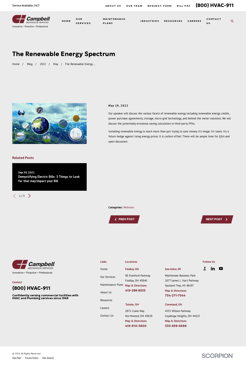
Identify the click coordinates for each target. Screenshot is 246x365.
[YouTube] (221, 269)
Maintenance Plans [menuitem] (114, 21)
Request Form (160, 5)
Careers (104, 308)
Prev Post (124, 219)
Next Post (217, 219)
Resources (106, 300)
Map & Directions (136, 285)
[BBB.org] (205, 269)
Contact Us (107, 315)
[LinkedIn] (213, 269)
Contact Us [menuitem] (213, 21)
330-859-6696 (176, 325)
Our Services (107, 277)
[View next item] (29, 196)
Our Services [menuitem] (83, 21)
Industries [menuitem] (150, 20)
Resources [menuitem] (173, 20)
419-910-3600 (136, 325)
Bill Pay (183, 5)
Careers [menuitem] (194, 20)
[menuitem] (16, 358)
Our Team (134, 5)
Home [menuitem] (66, 20)
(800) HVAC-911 (215, 5)
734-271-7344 (175, 295)
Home (104, 269)
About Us (113, 5)
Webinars (128, 207)
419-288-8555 (135, 290)
